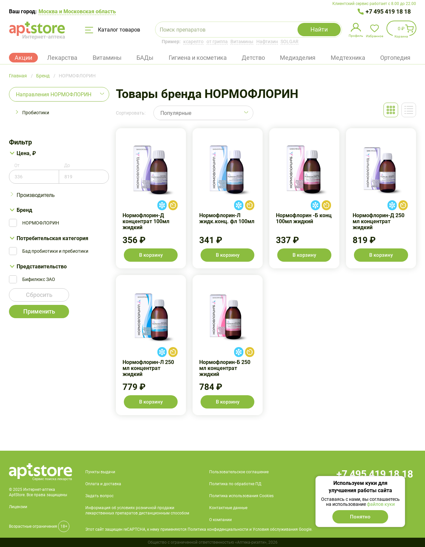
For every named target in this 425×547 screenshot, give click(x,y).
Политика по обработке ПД (235, 484)
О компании (220, 519)
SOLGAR (289, 41)
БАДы (144, 57)
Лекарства (62, 57)
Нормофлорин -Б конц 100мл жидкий (304, 198)
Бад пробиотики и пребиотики (55, 251)
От (17, 165)
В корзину (151, 255)
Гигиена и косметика (198, 57)
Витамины (241, 41)
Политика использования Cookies (241, 496)
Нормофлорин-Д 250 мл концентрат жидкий (381, 198)
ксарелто (193, 41)
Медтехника (348, 57)
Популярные (175, 113)
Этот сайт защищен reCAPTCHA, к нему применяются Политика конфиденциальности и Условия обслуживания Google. (198, 529)
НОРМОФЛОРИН (40, 223)
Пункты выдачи (100, 472)
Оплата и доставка (103, 484)
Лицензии (18, 506)
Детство (253, 57)
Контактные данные (228, 507)
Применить (39, 311)
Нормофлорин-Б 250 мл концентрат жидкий (228, 345)
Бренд (24, 210)
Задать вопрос (99, 496)
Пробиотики (35, 112)
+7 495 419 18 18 (388, 11)
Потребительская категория (52, 238)
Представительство (42, 266)
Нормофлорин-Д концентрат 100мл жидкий (151, 198)
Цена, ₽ (26, 153)
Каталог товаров (112, 30)
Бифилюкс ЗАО (38, 279)
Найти (319, 29)
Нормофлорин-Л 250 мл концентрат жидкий (151, 345)
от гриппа (217, 41)
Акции (23, 57)
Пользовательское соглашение (239, 472)
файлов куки (381, 504)
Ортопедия (395, 57)
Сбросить (39, 294)
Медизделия (297, 57)
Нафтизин (267, 41)
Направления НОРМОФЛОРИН (53, 94)
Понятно (360, 517)
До (67, 165)
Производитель (36, 195)
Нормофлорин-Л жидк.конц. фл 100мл (228, 198)
